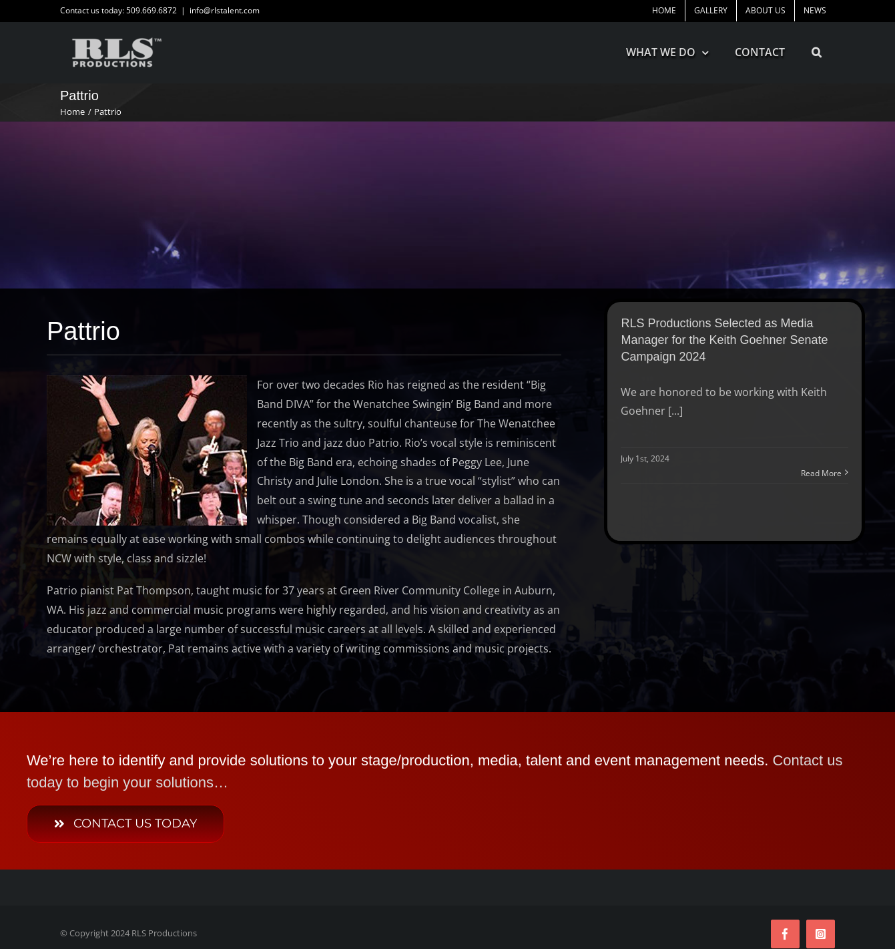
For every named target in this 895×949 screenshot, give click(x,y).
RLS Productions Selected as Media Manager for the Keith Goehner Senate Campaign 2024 (724, 340)
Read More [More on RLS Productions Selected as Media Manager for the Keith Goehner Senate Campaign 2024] (821, 473)
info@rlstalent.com (225, 10)
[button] (816, 52)
